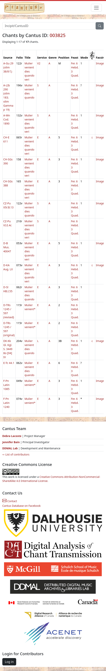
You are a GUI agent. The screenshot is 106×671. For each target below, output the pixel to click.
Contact (9, 501)
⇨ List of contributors (15, 454)
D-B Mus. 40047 (7, 247)
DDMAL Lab (10, 448)
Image (100, 63)
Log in (9, 662)
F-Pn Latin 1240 (6, 403)
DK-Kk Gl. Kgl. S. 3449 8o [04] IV (7, 349)
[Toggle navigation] (96, 8)
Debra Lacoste (11, 436)
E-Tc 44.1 (8, 363)
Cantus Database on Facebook (21, 506)
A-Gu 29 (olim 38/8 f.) (8, 67)
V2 (38, 63)
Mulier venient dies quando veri (29, 71)
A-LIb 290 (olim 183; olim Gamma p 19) (8, 97)
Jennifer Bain (11, 442)
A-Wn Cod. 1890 (6, 119)
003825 (58, 35)
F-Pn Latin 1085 (6, 385)
